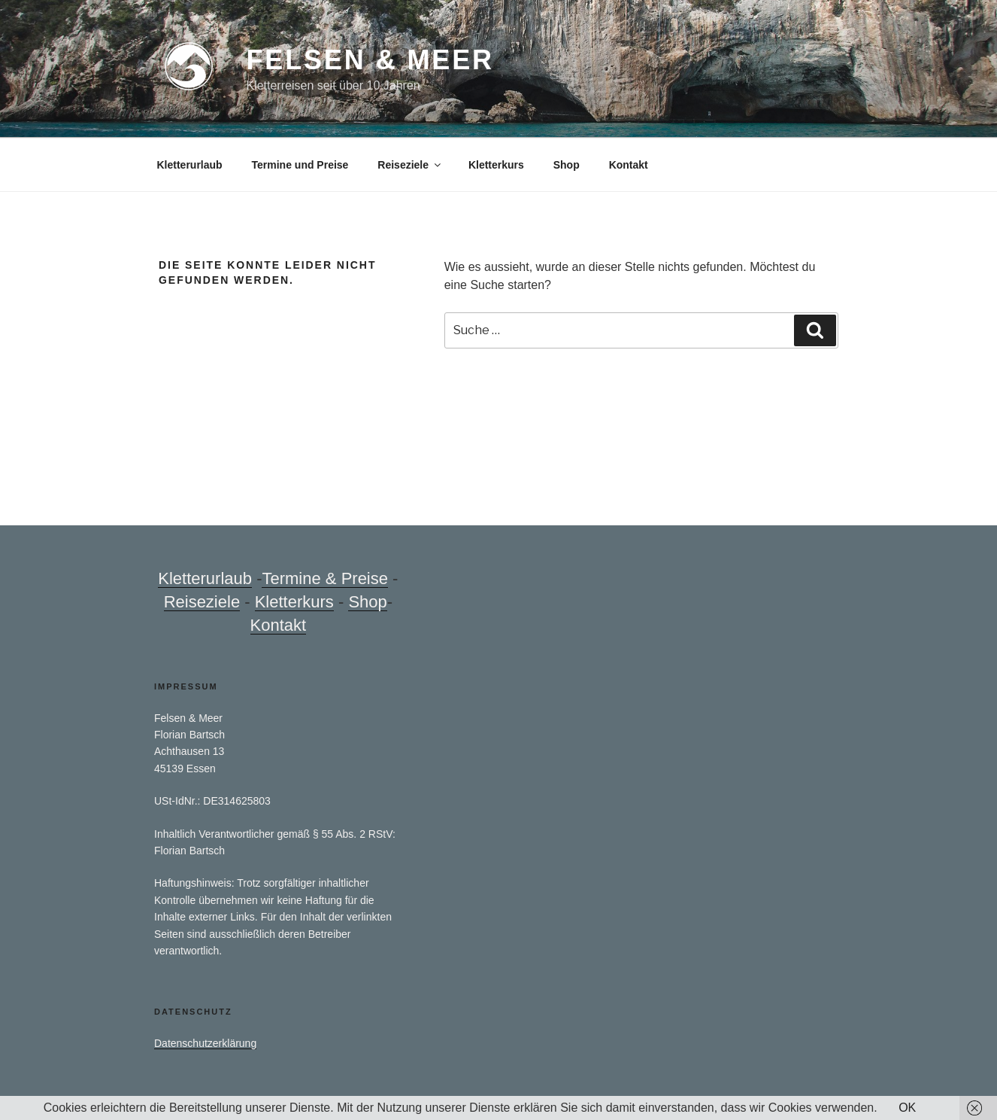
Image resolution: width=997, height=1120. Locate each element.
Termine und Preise (300, 165)
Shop (566, 165)
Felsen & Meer (369, 59)
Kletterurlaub (190, 165)
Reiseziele (410, 165)
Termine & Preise (325, 578)
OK (907, 1107)
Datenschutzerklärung (205, 1043)
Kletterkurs (496, 165)
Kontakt (628, 165)
